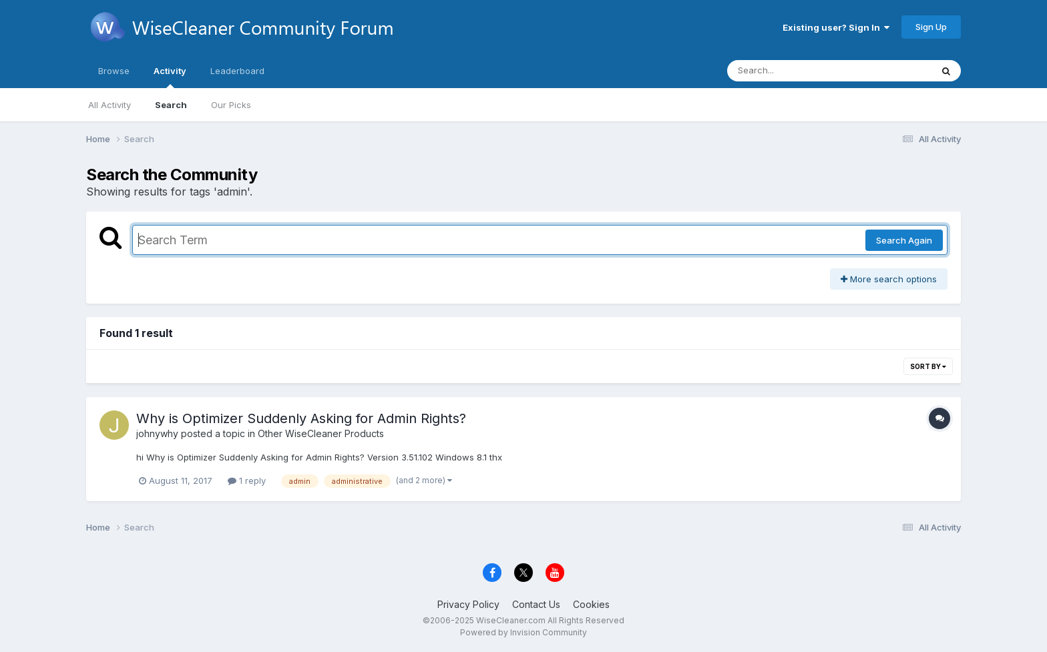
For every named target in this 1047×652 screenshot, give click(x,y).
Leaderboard (237, 70)
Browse (114, 70)
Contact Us (536, 604)
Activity (170, 76)
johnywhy (157, 433)
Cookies (591, 604)
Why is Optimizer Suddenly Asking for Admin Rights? (301, 418)
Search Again (904, 240)
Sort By (928, 366)
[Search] (793, 70)
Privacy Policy (468, 604)
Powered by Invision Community (523, 632)
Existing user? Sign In (836, 27)
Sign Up (931, 26)
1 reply (247, 480)
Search (171, 104)
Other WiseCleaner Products (321, 433)
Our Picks (231, 104)
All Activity (109, 104)
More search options (889, 279)
